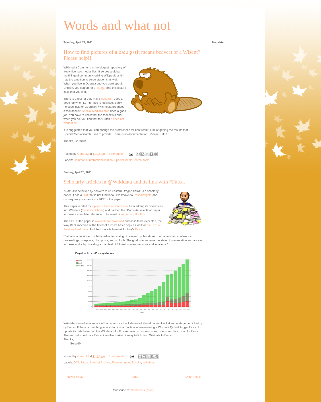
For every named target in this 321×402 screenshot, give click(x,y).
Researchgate (143, 195)
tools (146, 160)
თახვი (101, 87)
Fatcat (139, 229)
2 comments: (117, 356)
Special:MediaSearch (95, 111)
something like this (133, 214)
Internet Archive (100, 362)
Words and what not (117, 25)
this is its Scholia (92, 210)
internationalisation (100, 160)
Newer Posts (75, 376)
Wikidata (148, 362)
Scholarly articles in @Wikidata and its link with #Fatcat (124, 182)
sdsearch (107, 98)
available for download (109, 221)
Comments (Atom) (142, 390)
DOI (85, 195)
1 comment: (117, 153)
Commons (80, 160)
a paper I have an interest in (110, 206)
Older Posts (193, 376)
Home (134, 376)
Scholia (136, 362)
